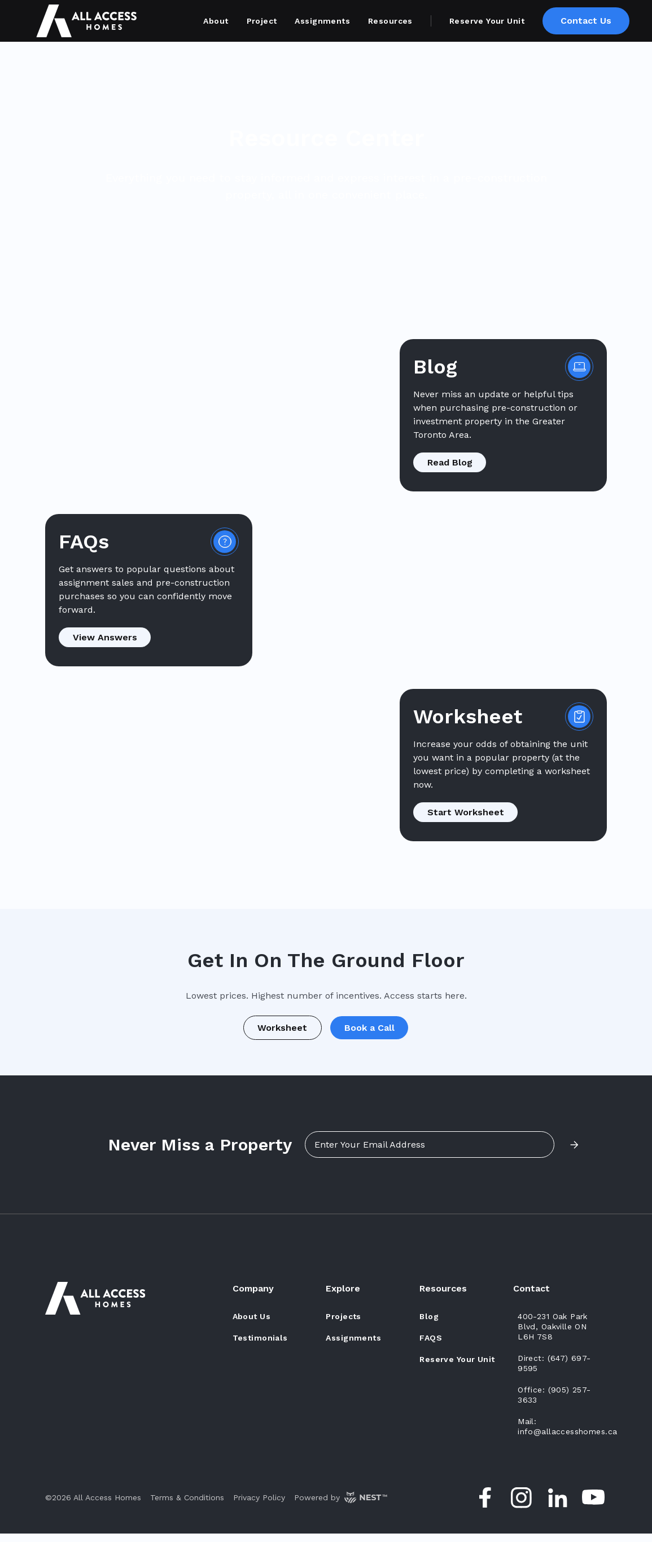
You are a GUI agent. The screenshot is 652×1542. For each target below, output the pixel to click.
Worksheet (278, 1031)
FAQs (430, 1346)
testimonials (260, 1346)
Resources (390, 20)
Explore (343, 1296)
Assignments (322, 20)
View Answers (109, 637)
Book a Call (373, 1031)
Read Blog (453, 462)
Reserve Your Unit (486, 20)
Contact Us (586, 20)
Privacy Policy (259, 1505)
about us (251, 1324)
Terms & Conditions (187, 1505)
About (215, 20)
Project (262, 20)
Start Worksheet (469, 812)
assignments (353, 1346)
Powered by (340, 1506)
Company (253, 1296)
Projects (343, 1324)
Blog (429, 1324)
